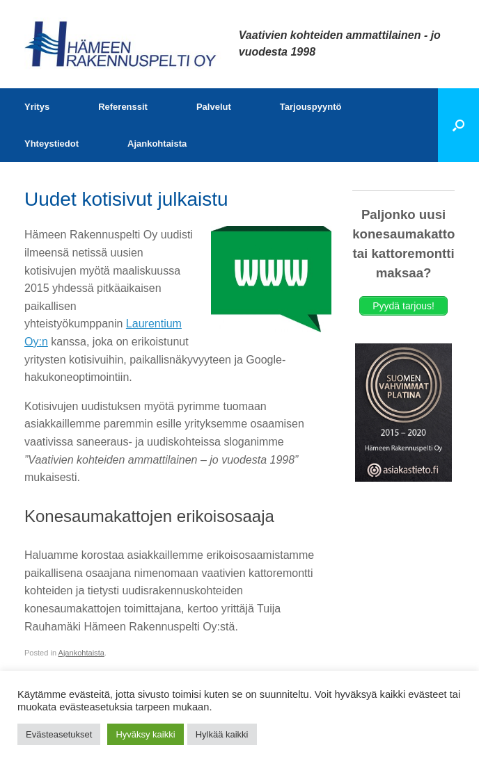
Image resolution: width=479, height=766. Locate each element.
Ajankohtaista (157, 143)
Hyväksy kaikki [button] (145, 734)
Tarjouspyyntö (311, 106)
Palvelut (213, 106)
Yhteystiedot (51, 143)
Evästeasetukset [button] (59, 734)
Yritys (36, 106)
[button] (458, 125)
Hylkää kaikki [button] (222, 734)
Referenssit (123, 106)
